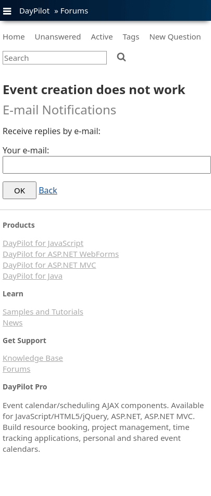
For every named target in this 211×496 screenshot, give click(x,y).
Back (48, 190)
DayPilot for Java (33, 275)
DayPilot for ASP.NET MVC (49, 264)
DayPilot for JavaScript (43, 243)
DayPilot (34, 10)
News (13, 322)
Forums (74, 10)
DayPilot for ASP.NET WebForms (61, 254)
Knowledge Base (33, 358)
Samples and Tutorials (43, 311)
